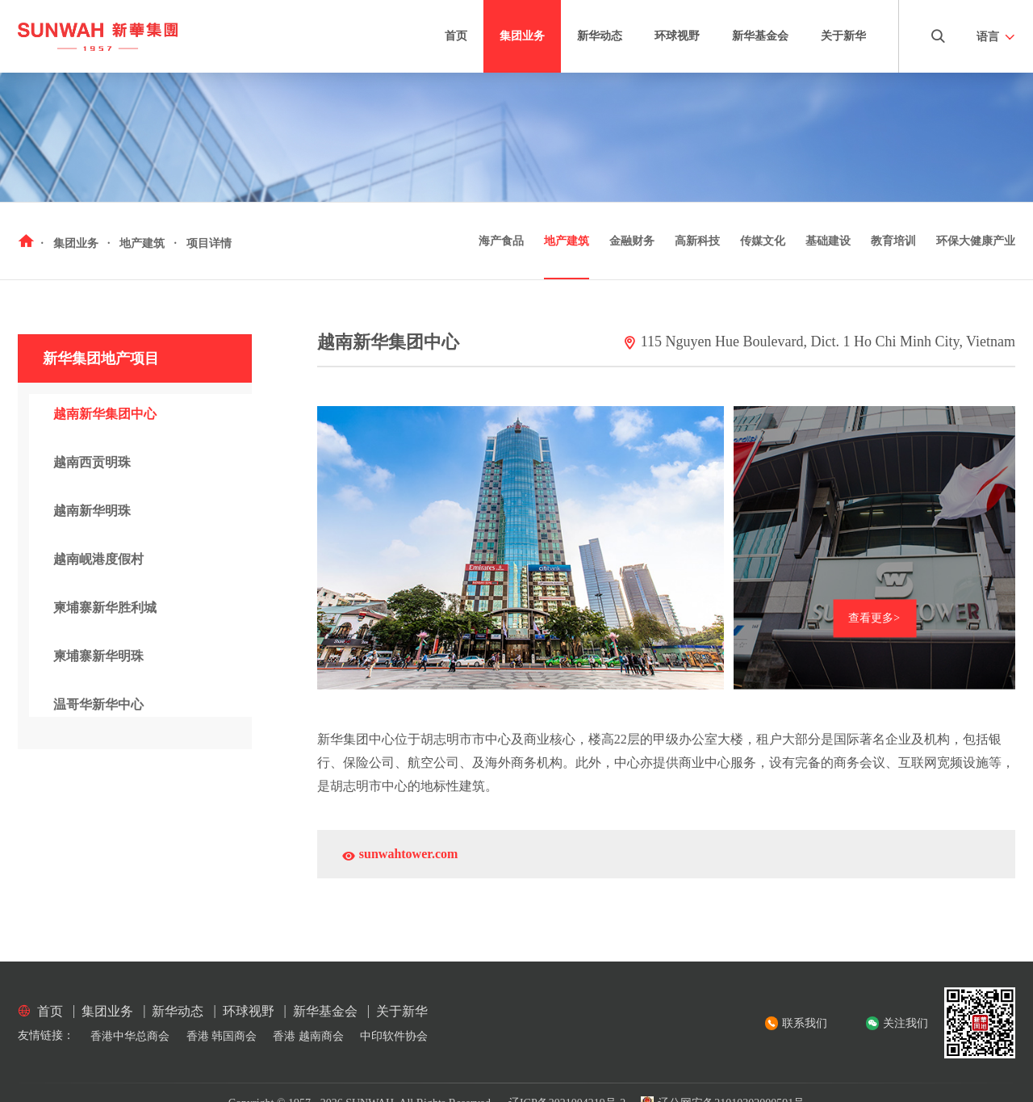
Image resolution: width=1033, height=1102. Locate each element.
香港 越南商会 (308, 1036)
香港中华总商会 (129, 1036)
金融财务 (632, 241)
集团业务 (522, 36)
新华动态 (599, 36)
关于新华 (843, 36)
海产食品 (501, 241)
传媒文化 (762, 241)
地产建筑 (566, 241)
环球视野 (677, 36)
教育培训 (893, 241)
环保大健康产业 (975, 241)
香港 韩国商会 (221, 1036)
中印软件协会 (394, 1036)
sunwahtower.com (399, 856)
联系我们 (804, 1023)
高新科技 (697, 241)
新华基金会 (760, 36)
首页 (456, 36)
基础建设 (828, 241)
